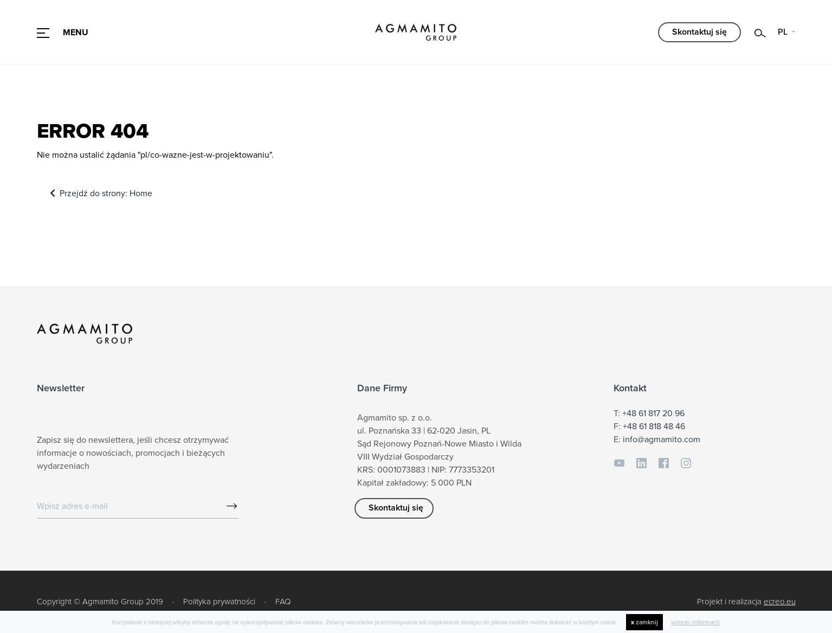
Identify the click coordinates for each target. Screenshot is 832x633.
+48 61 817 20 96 (653, 414)
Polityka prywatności (219, 601)
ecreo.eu (780, 601)
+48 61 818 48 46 (654, 427)
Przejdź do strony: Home (101, 194)
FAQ (283, 601)
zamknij (644, 622)
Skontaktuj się (699, 32)
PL (784, 32)
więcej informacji (695, 622)
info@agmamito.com (661, 440)
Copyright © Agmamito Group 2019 (100, 601)
